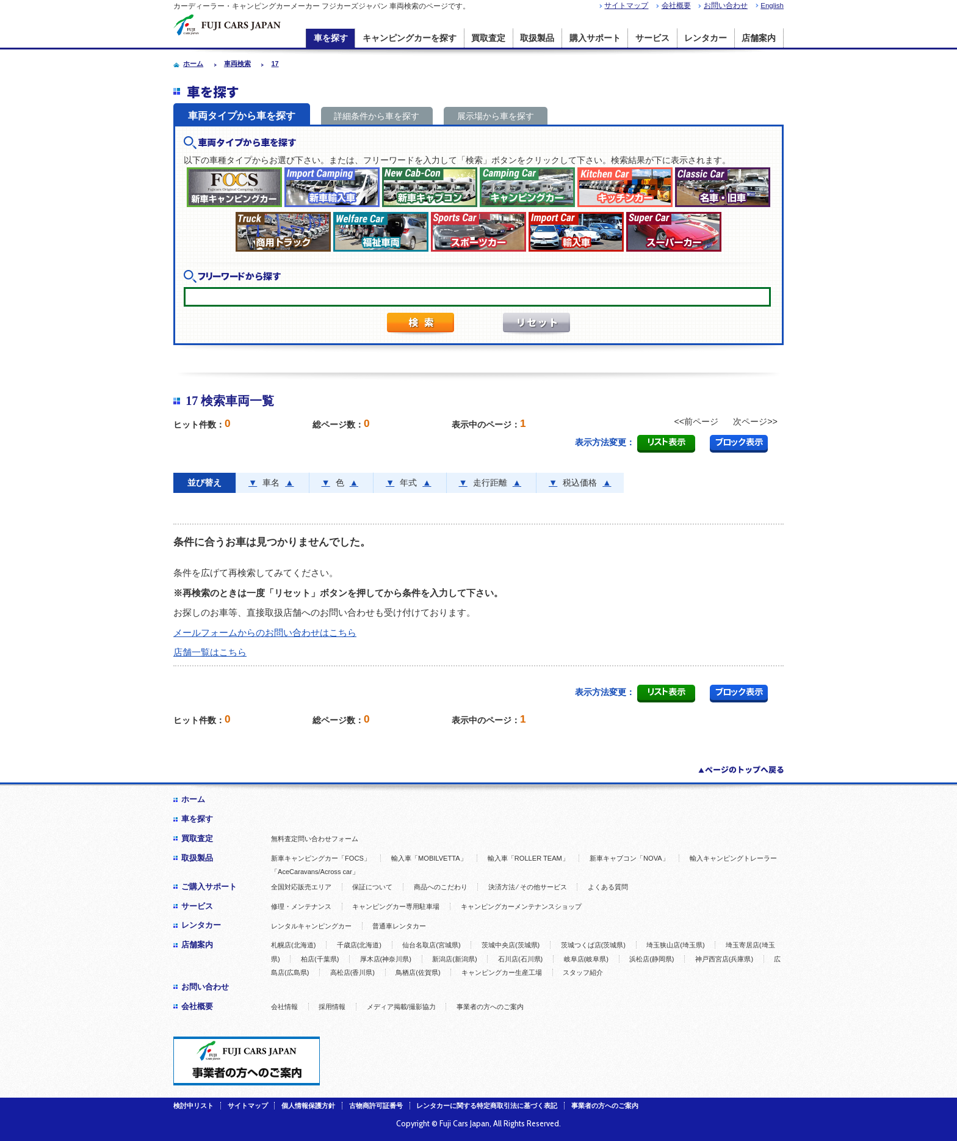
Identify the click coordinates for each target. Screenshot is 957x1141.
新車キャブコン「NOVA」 (629, 858)
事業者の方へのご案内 (490, 1006)
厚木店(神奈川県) (385, 959)
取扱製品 (537, 38)
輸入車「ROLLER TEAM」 (528, 858)
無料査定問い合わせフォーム (314, 838)
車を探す (331, 38)
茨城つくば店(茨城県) (593, 945)
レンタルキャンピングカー (311, 926)
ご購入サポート (209, 886)
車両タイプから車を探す (241, 116)
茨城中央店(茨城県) (511, 945)
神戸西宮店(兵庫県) (724, 959)
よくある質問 (608, 887)
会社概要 (676, 5)
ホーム (193, 799)
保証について (372, 887)
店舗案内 (759, 38)
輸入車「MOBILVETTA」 (429, 858)
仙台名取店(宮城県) (431, 945)
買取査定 (488, 38)
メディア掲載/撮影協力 (401, 1006)
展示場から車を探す (495, 116)
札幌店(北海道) (293, 945)
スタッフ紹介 (583, 972)
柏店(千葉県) (320, 959)
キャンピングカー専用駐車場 (395, 906)
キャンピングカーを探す (410, 38)
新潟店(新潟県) (454, 959)
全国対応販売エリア (301, 887)
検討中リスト (193, 1105)
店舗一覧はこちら (210, 652)
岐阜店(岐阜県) (586, 959)
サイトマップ (626, 5)
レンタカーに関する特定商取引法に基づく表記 (486, 1105)
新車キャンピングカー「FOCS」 (320, 858)
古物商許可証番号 (376, 1105)
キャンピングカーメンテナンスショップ (521, 906)
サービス (652, 38)
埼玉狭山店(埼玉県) (675, 945)
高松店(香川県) (352, 972)
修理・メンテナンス (301, 906)
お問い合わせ (726, 5)
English (772, 5)
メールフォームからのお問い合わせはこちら (264, 632)
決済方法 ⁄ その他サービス (527, 887)
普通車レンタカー (399, 926)
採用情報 (332, 1006)
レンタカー (705, 38)
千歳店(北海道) (359, 945)
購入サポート (595, 38)
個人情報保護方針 (308, 1105)
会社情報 (284, 1006)
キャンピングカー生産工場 (501, 972)
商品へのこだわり (441, 887)
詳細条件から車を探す (376, 116)
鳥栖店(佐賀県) (417, 972)
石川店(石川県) (520, 959)
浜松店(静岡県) (651, 959)
